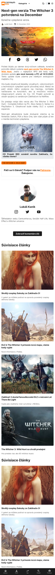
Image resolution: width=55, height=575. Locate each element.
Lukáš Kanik (8, 24)
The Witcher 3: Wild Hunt (14, 163)
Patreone (45, 170)
